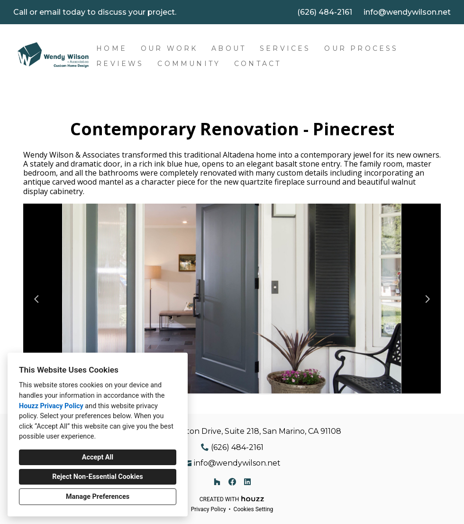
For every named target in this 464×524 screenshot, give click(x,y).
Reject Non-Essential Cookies (97, 477)
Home (111, 48)
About (228, 48)
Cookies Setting (253, 509)
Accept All (97, 457)
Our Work (169, 48)
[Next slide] (427, 299)
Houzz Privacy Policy (51, 406)
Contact (257, 63)
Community (188, 63)
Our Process (361, 48)
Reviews (120, 63)
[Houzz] (217, 482)
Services (285, 48)
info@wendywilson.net (407, 12)
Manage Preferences (97, 497)
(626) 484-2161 (324, 12)
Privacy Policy (208, 509)
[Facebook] (232, 482)
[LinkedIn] (247, 482)
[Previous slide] (36, 299)
